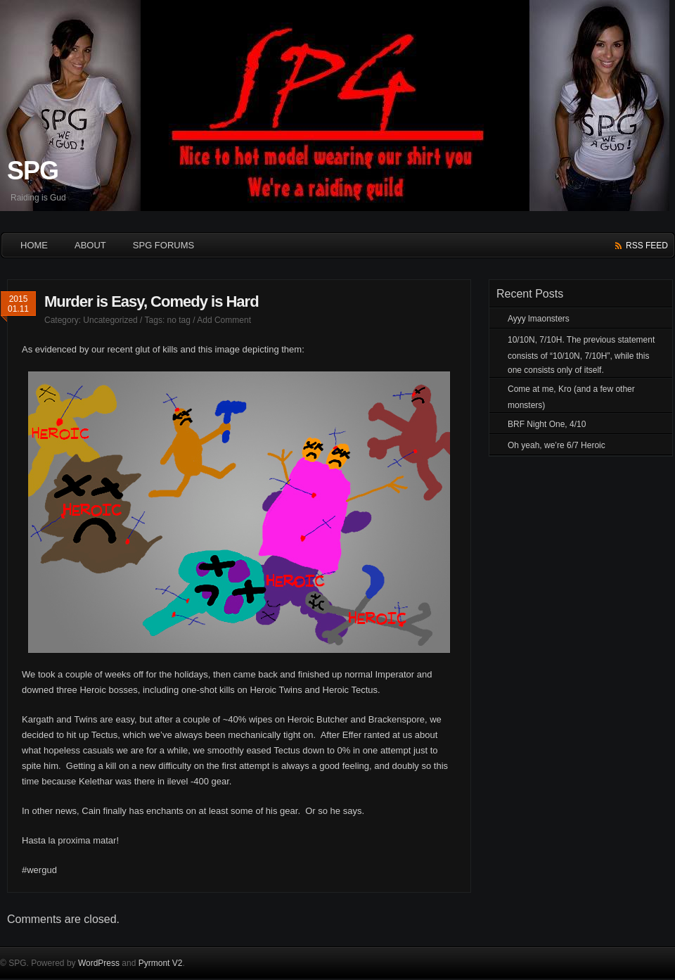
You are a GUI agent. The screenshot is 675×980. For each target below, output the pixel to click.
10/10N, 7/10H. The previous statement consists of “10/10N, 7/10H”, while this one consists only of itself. (581, 355)
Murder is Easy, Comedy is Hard (151, 301)
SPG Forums (163, 245)
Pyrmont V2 (161, 963)
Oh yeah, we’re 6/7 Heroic (556, 445)
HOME (34, 245)
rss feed (647, 245)
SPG (32, 170)
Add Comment (224, 320)
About (90, 245)
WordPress (99, 963)
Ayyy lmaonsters (539, 319)
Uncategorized (110, 320)
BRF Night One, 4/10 (547, 424)
